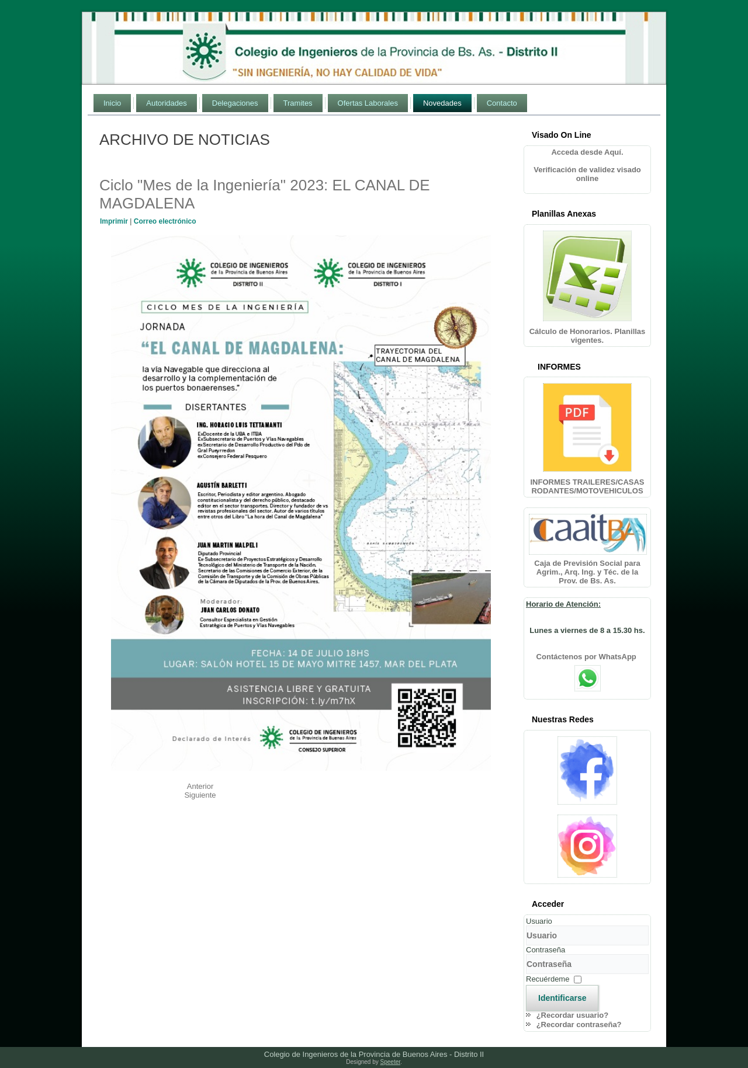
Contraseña (545, 949)
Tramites (298, 103)
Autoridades (166, 103)
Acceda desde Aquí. (587, 152)
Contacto (502, 103)
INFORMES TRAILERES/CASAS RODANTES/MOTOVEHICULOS (587, 486)
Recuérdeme (547, 979)
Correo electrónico (165, 221)
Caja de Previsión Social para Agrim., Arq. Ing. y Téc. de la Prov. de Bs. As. (587, 572)
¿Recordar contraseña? (579, 1024)
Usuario (539, 921)
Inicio (112, 103)
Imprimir (115, 221)
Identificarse (562, 998)
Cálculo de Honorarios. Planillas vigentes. (587, 336)
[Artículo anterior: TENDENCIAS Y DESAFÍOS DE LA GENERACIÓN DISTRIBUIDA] (200, 786)
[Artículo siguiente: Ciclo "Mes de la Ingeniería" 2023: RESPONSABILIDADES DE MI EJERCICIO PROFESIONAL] (200, 795)
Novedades (442, 103)
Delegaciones (235, 103)
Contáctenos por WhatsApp (587, 656)
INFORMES (559, 366)
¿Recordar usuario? (572, 1015)
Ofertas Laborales (368, 103)
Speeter (390, 1062)
